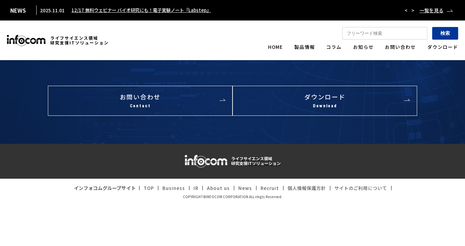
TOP (143, 189)
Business (169, 189)
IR (192, 189)
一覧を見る (431, 10)
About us (215, 189)
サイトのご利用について (364, 189)
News (243, 189)
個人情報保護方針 (307, 189)
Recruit (268, 189)
